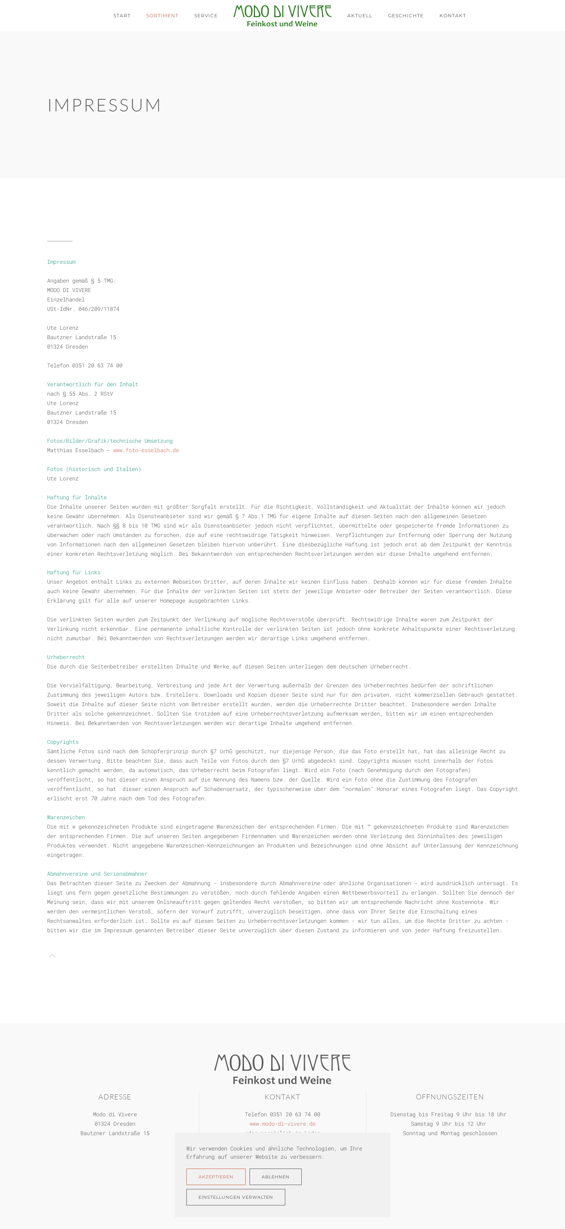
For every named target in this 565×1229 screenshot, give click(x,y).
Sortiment (162, 15)
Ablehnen (276, 1177)
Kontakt (452, 15)
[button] (52, 956)
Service (206, 15)
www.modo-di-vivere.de (282, 1123)
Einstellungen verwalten (236, 1197)
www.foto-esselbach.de (146, 450)
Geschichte (406, 15)
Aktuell (359, 15)
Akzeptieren (216, 1177)
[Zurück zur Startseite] (282, 15)
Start (122, 15)
